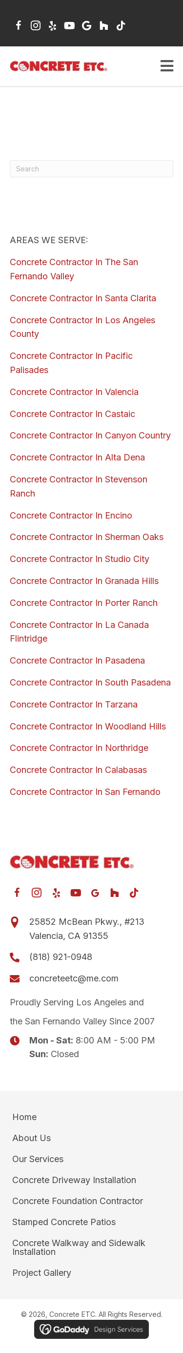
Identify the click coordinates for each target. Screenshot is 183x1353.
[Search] (91, 168)
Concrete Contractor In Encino (71, 515)
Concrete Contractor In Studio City (79, 559)
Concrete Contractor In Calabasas (78, 770)
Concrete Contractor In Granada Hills (84, 581)
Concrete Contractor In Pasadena (77, 660)
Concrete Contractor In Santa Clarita (83, 298)
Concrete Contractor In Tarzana (74, 704)
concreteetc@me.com (74, 978)
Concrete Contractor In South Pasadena (90, 682)
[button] (18, 25)
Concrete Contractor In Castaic (72, 414)
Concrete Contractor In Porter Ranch (84, 603)
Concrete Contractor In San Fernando (85, 792)
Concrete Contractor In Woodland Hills (88, 726)
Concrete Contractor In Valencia (74, 392)
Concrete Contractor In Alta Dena (77, 457)
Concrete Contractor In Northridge (79, 748)
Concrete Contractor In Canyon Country (90, 435)
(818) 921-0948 (60, 957)
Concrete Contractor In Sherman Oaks (86, 537)
